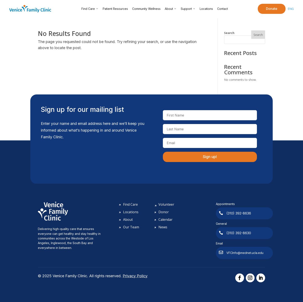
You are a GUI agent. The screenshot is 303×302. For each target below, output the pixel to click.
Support (188, 9)
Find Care (89, 9)
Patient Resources (115, 8)
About (171, 9)
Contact (222, 8)
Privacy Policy (135, 276)
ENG (291, 9)
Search (229, 33)
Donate (271, 9)
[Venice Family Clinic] (30, 8)
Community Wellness (146, 8)
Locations (206, 8)
